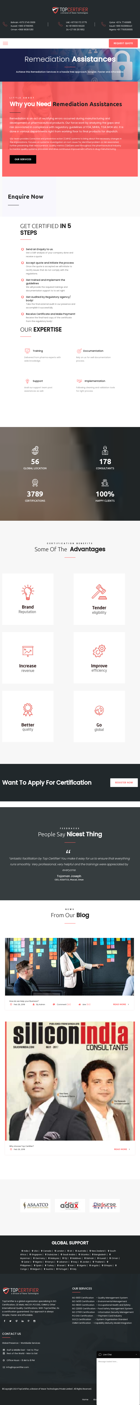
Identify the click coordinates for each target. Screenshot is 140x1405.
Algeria (81, 1265)
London (59, 1250)
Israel (61, 1265)
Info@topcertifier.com (15, 1367)
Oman (113, 1258)
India (24, 1250)
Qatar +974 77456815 (120, 22)
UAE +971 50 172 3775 (76, 22)
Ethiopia (106, 1265)
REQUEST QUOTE (123, 43)
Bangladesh (99, 1254)
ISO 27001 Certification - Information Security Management (103, 1312)
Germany (39, 1258)
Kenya (49, 1261)
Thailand (97, 1261)
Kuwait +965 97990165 (22, 26)
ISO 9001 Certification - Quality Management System (100, 1297)
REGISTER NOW (124, 782)
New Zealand (96, 1250)
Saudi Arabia (67, 1254)
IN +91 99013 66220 (75, 26)
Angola (93, 1265)
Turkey (49, 1265)
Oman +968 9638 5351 (22, 29)
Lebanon (62, 1261)
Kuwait (101, 1258)
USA (34, 1250)
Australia (80, 1250)
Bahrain (89, 1258)
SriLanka (83, 1254)
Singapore (35, 1254)
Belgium (35, 1269)
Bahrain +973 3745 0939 (23, 22)
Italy (73, 1269)
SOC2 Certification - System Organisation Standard (100, 1319)
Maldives (75, 1258)
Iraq (73, 1261)
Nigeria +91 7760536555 (121, 29)
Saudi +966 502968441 (120, 26)
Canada (45, 1250)
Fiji (64, 1258)
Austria (48, 1269)
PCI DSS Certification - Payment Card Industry (97, 1315)
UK (69, 1250)
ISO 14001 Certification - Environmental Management (99, 1301)
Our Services (23, 159)
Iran (70, 1265)
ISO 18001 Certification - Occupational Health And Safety (101, 1305)
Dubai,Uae (50, 1254)
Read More (121, 1004)
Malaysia (53, 1258)
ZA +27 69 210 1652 (75, 29)
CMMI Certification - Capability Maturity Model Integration (102, 1323)
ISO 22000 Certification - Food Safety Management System (102, 1308)
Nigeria (37, 1261)
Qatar (25, 1261)
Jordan (84, 1261)
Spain (37, 1265)
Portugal (61, 1269)
